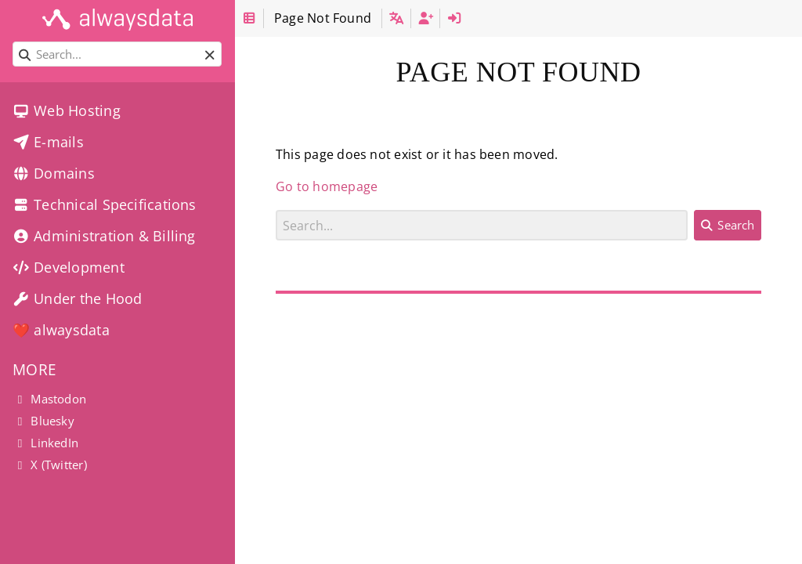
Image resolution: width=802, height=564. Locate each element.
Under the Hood (77, 298)
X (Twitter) (50, 464)
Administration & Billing (104, 235)
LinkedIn (45, 442)
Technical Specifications (105, 204)
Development (69, 267)
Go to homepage (327, 186)
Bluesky (43, 420)
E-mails (48, 141)
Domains (54, 173)
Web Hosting (67, 110)
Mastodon (49, 399)
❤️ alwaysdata (61, 329)
